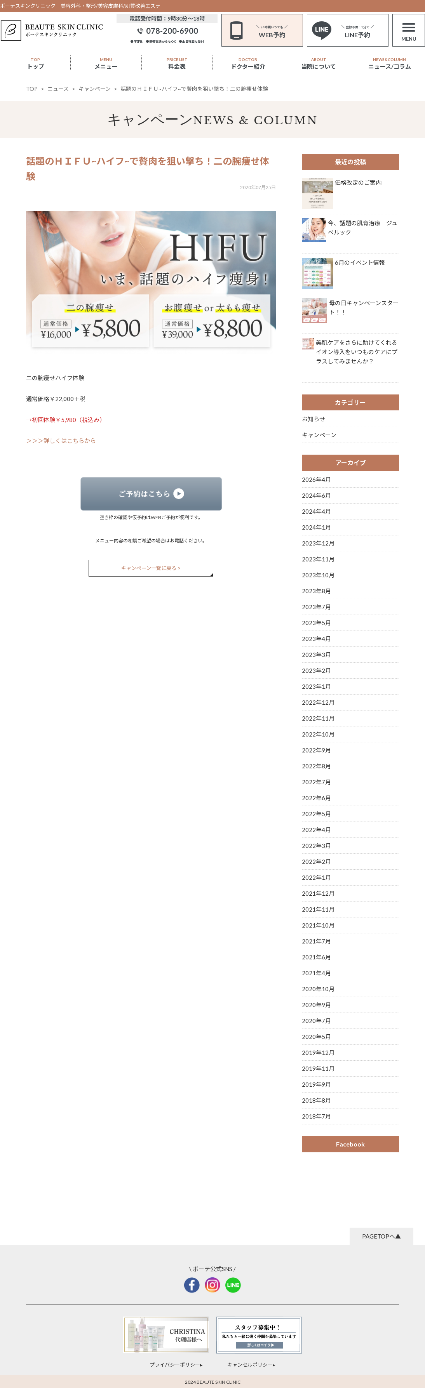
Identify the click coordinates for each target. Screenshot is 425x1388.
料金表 (177, 63)
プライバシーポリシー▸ (176, 1365)
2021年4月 (316, 972)
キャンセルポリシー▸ (251, 1365)
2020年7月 (316, 1020)
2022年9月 (316, 750)
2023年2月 (316, 670)
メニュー (106, 63)
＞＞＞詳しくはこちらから (61, 440)
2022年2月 (316, 861)
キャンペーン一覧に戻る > (151, 568)
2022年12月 (318, 702)
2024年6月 (316, 495)
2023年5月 (316, 622)
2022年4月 (316, 829)
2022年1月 (316, 877)
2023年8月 (316, 590)
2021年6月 (316, 957)
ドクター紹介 (248, 63)
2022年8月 (316, 766)
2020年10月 (318, 988)
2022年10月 (318, 734)
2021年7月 (316, 941)
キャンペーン (150, 119)
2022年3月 (316, 845)
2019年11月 (318, 1068)
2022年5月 (316, 813)
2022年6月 (316, 797)
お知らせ (313, 418)
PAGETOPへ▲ (381, 1236)
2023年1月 (316, 686)
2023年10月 (318, 575)
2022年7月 (316, 781)
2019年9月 (316, 1084)
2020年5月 (316, 1036)
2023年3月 (316, 654)
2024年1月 (316, 527)
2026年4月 (316, 479)
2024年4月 (316, 511)
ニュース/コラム (389, 63)
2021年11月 (318, 909)
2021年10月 (318, 925)
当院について (318, 63)
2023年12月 (318, 543)
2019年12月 (318, 1052)
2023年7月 (316, 606)
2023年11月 (318, 559)
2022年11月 (318, 718)
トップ (35, 63)
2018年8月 (316, 1100)
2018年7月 (316, 1116)
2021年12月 (318, 893)
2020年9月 (316, 1004)
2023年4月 (316, 638)
